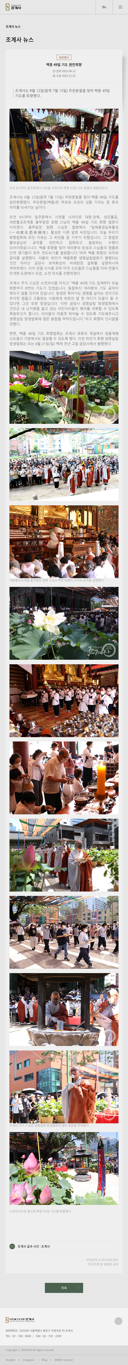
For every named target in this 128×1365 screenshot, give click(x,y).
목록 (64, 1288)
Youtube (10, 1360)
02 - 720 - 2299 (52, 1336)
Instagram (28, 1360)
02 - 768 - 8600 (21, 1336)
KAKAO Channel (64, 1360)
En (104, 7)
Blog (44, 1360)
